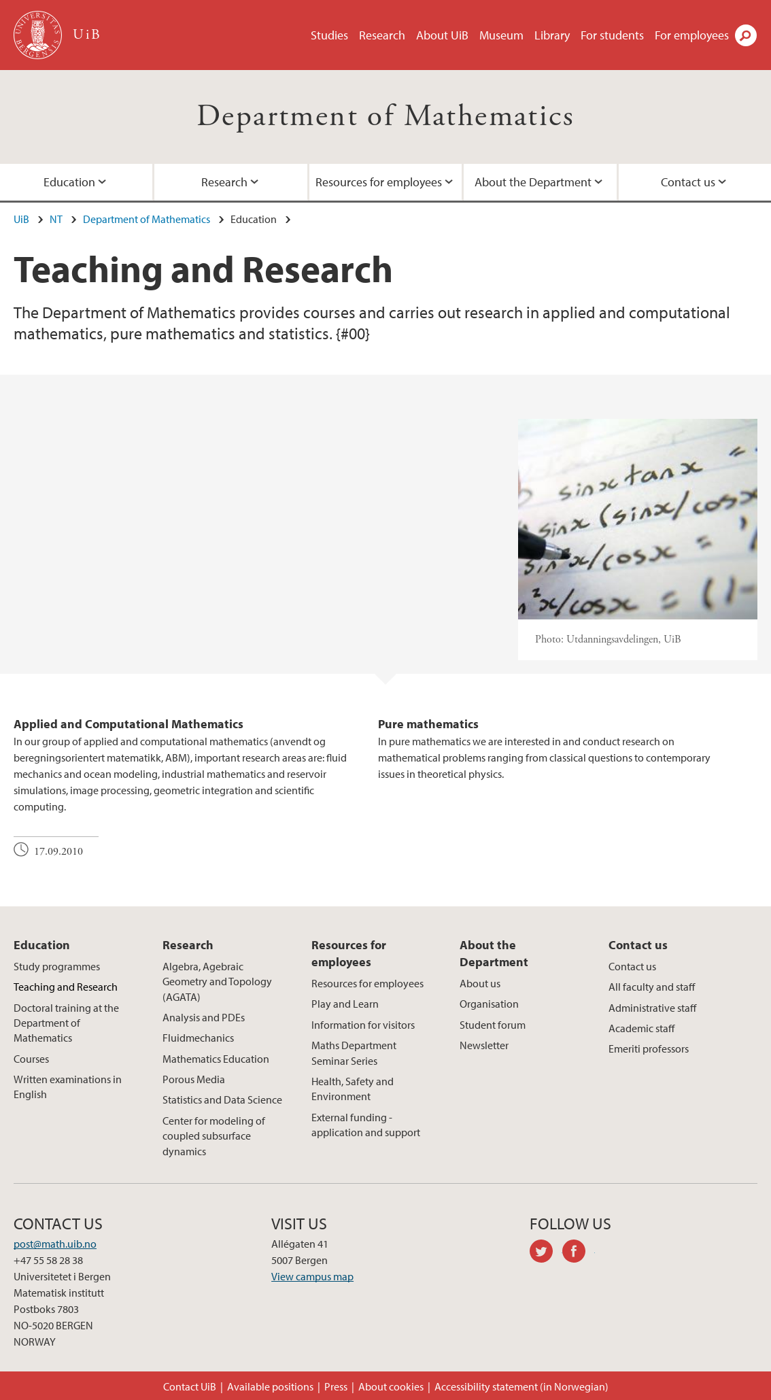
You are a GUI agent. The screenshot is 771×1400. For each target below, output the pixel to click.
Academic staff (641, 1028)
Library (552, 35)
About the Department (533, 182)
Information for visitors (363, 1024)
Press (335, 1386)
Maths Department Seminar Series (353, 1052)
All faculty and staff (652, 986)
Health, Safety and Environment (352, 1088)
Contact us (638, 945)
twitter (546, 1253)
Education (42, 945)
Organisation (489, 1003)
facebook (578, 1253)
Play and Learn (345, 1003)
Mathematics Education (215, 1058)
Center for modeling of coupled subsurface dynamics (213, 1136)
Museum (501, 35)
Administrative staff (652, 1007)
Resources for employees (378, 182)
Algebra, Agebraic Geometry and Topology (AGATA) (217, 981)
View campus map (312, 1276)
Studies (329, 35)
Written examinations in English (68, 1086)
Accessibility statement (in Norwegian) (521, 1386)
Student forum (493, 1024)
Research (382, 35)
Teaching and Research (66, 986)
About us (480, 983)
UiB (21, 219)
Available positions (270, 1386)
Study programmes (57, 966)
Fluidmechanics (198, 1037)
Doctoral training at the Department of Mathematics (66, 1023)
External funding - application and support (365, 1124)
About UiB (442, 35)
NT (56, 219)
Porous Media (193, 1079)
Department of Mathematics (385, 116)
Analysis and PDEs (203, 1017)
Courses (31, 1058)
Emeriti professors (649, 1048)
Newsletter (484, 1045)
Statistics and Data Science (222, 1099)
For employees (692, 35)
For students (612, 35)
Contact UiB (189, 1386)
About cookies (391, 1386)
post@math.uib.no (55, 1243)
